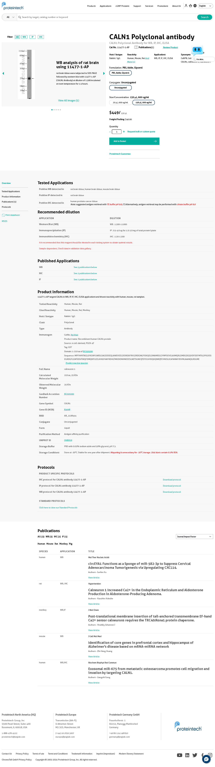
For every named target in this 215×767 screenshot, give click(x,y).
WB (24, 37)
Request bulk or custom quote (141, 131)
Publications (145, 47)
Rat (56, 543)
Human (41, 543)
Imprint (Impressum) (105, 753)
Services (149, 6)
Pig (70, 543)
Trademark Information (82, 753)
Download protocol (172, 479)
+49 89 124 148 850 (118, 733)
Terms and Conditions (57, 753)
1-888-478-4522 (9, 733)
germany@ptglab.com (119, 737)
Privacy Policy (22, 753)
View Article (93, 577)
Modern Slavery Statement (131, 753)
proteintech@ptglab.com (13, 737)
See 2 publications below (85, 273)
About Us (176, 6)
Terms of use (38, 753)
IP (32, 37)
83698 (67, 409)
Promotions (162, 6)
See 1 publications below (85, 279)
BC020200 (88, 351)
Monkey (63, 543)
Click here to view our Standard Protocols (58, 507)
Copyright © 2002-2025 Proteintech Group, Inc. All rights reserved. (66, 759)
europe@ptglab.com (65, 737)
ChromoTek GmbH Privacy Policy (17, 759)
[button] (206, 759)
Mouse (49, 543)
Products (91, 6)
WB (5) (49, 536)
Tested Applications (11, 191)
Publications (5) (9, 201)
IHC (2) (57, 536)
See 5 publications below (85, 267)
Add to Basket (120, 141)
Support (137, 6)
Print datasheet (11, 215)
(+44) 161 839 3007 (65, 733)
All (17, 37)
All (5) (41, 536)
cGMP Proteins (122, 6)
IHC (40, 37)
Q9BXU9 (68, 440)
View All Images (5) (68, 100)
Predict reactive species (77, 363)
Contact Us (7, 753)
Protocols (6, 207)
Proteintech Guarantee (119, 154)
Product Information (11, 196)
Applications (105, 6)
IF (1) (64, 536)
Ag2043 (74, 335)
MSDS (4, 221)
